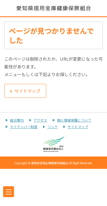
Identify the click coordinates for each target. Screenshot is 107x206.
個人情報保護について (74, 120)
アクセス (40, 120)
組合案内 (17, 120)
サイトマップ (78, 126)
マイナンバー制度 (23, 126)
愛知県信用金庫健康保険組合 (54, 8)
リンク (52, 126)
